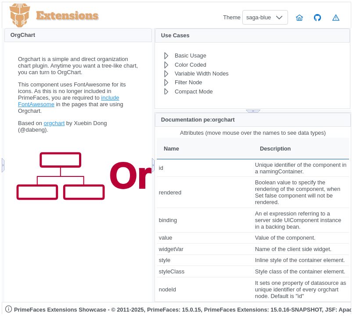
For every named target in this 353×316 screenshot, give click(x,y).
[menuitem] (232, 55)
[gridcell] (205, 168)
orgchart (54, 123)
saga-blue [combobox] (258, 17)
